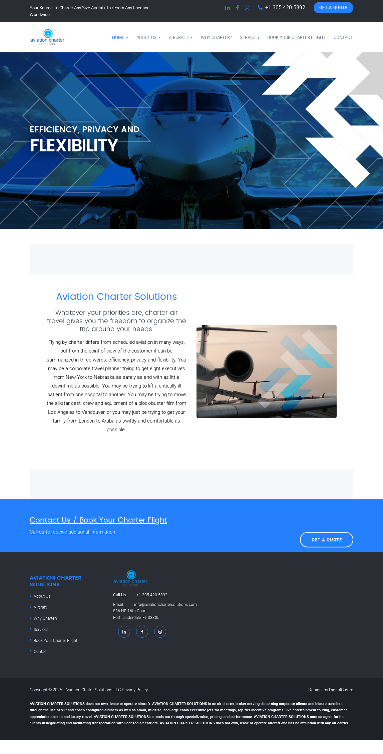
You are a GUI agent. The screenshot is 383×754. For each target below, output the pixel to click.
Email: (123, 605)
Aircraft (181, 37)
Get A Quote (333, 7)
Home (120, 37)
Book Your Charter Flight (296, 37)
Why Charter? (216, 37)
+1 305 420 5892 (285, 7)
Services (249, 37)
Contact (343, 37)
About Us (148, 37)
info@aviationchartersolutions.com (155, 611)
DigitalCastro (341, 688)
